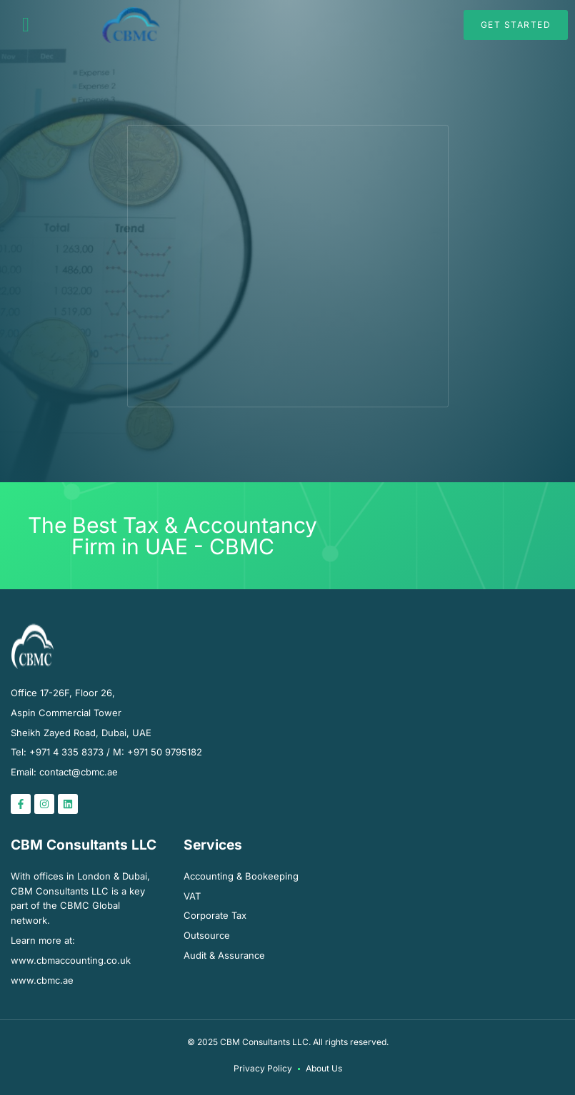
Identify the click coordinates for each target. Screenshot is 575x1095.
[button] (25, 25)
